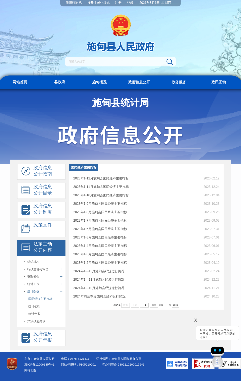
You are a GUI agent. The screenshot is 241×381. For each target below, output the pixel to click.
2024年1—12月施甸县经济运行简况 (98, 271)
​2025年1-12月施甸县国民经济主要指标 (101, 178)
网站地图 (30, 370)
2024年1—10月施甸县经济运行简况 (98, 288)
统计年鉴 (34, 313)
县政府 (59, 82)
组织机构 (33, 261)
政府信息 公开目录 (36, 191)
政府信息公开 (139, 82)
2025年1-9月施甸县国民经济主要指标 (100, 203)
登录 (130, 2)
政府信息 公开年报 (36, 338)
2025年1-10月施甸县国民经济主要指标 (101, 195)
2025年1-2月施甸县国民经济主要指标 (100, 262)
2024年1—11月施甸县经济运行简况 (98, 279)
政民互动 (218, 82)
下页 (144, 305)
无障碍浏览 (74, 2)
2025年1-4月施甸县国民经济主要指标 (100, 246)
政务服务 (179, 82)
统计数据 (33, 291)
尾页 (153, 305)
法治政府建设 (36, 321)
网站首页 (20, 82)
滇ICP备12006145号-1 (39, 364)
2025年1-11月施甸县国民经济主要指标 (101, 186)
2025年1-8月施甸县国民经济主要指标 (100, 212)
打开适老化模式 (98, 2)
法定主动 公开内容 (36, 248)
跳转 (175, 305)
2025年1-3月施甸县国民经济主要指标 (100, 254)
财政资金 (33, 276)
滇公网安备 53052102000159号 (123, 364)
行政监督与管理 (37, 269)
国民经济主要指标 (40, 299)
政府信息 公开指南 (36, 172)
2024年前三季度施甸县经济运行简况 (99, 296)
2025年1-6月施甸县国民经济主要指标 (100, 229)
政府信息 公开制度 (36, 210)
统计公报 (34, 306)
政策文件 (36, 229)
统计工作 (33, 284)
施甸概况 (99, 82)
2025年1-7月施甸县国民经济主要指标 (100, 220)
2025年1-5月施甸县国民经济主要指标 (100, 237)
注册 (118, 2)
